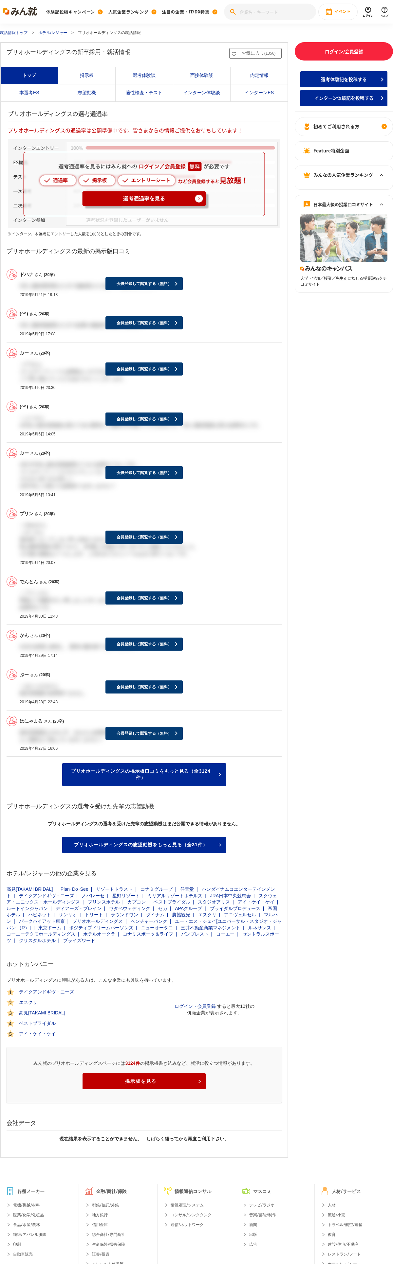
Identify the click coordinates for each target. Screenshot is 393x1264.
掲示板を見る (163, 1081)
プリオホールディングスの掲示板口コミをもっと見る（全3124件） (146, 774)
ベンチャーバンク (149, 921)
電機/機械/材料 (26, 1205)
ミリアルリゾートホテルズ (174, 895)
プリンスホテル (104, 901)
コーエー (225, 934)
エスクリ (207, 914)
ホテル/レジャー (52, 32)
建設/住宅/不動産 (343, 1244)
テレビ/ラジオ (261, 1205)
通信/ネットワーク (187, 1224)
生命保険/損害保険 (108, 1244)
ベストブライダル (172, 901)
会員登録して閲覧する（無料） (144, 283)
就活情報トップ (14, 32)
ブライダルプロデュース (235, 908)
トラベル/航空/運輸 (345, 1224)
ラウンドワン (124, 914)
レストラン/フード (344, 1254)
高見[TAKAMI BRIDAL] (30, 889)
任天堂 (187, 889)
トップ (29, 75)
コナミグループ (156, 889)
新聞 (253, 1224)
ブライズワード (79, 940)
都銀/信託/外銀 (105, 1205)
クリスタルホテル (37, 940)
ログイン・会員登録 (195, 1006)
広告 (253, 1244)
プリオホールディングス (97, 921)
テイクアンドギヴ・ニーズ (46, 895)
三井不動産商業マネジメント (210, 927)
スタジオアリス (214, 901)
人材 (332, 1205)
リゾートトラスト (114, 889)
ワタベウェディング (129, 908)
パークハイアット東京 (42, 921)
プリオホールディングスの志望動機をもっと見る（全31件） (147, 844)
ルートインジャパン (27, 908)
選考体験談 (144, 75)
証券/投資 (100, 1254)
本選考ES (29, 92)
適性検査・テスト (144, 92)
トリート (94, 914)
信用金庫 (100, 1224)
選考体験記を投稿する (344, 79)
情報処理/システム (187, 1205)
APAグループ (188, 908)
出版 (253, 1234)
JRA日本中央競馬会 (230, 895)
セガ (162, 908)
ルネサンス (259, 927)
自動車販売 (23, 1254)
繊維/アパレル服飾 (29, 1234)
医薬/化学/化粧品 (28, 1215)
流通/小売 (336, 1215)
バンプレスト (195, 934)
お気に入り (258, 53)
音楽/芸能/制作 (262, 1215)
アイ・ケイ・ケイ (256, 901)
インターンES (259, 92)
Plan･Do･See (74, 889)
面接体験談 (201, 75)
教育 (332, 1234)
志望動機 (87, 92)
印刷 (17, 1244)
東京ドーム (49, 927)
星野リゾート (126, 895)
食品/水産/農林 (26, 1224)
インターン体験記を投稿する (344, 98)
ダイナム (155, 914)
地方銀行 (100, 1215)
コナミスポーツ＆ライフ (148, 934)
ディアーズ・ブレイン (79, 908)
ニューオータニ (157, 927)
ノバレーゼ (93, 895)
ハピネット (39, 914)
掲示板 (87, 75)
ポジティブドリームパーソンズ (101, 927)
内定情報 (259, 75)
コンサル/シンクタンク (191, 1215)
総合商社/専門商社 (108, 1234)
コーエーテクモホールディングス (41, 934)
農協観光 (181, 914)
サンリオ (68, 914)
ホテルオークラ (99, 934)
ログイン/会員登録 (344, 51)
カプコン (136, 901)
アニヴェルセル (240, 914)
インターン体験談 (201, 92)
